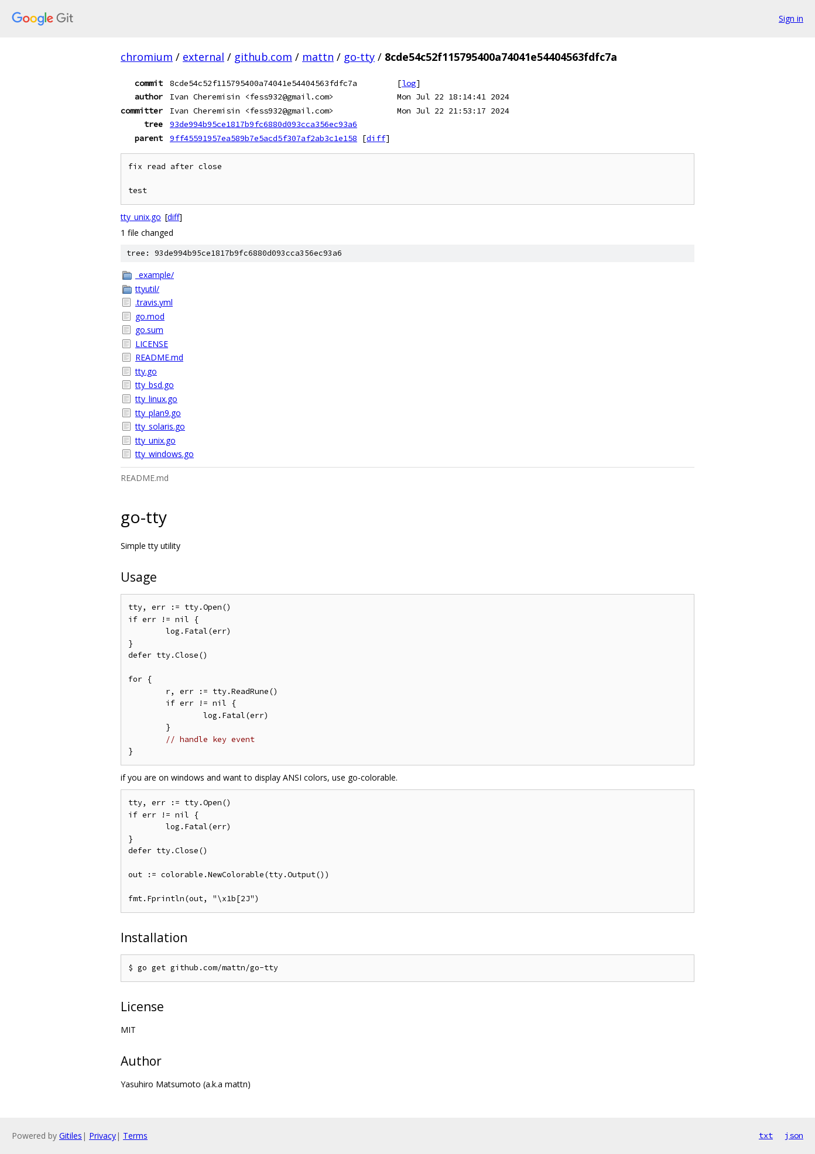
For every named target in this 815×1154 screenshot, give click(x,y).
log (409, 83)
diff (376, 138)
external (203, 57)
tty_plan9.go (158, 412)
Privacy (102, 1135)
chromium (147, 57)
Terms (135, 1135)
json (794, 1135)
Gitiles (70, 1135)
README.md (159, 357)
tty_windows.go (164, 453)
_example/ (154, 274)
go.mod (150, 316)
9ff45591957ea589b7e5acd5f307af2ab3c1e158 (263, 138)
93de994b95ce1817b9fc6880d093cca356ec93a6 (263, 124)
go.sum (149, 329)
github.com (263, 57)
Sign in (791, 18)
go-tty (359, 57)
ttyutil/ (147, 288)
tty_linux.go (156, 398)
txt (766, 1135)
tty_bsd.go (154, 384)
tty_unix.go (141, 216)
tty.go (146, 371)
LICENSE (151, 343)
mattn (318, 57)
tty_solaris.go (160, 426)
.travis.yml (154, 302)
